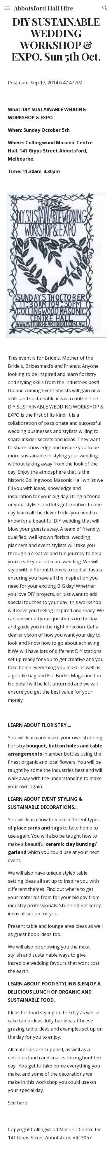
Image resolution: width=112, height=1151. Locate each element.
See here (17, 1103)
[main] (56, 39)
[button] (7, 8)
